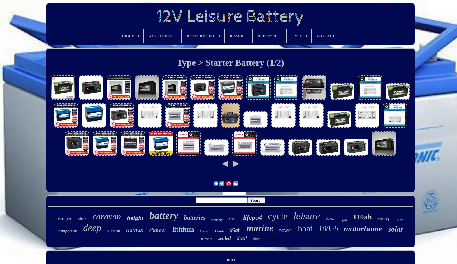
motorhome (363, 228)
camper (64, 218)
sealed (224, 238)
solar (395, 229)
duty (256, 239)
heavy (204, 231)
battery (163, 215)
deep (92, 228)
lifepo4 (252, 217)
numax (134, 229)
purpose (206, 239)
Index (230, 259)
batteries (194, 217)
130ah (219, 231)
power (285, 230)
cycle (278, 216)
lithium (183, 229)
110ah (362, 217)
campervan (67, 230)
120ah (232, 219)
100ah (328, 228)
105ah (399, 220)
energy (383, 219)
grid (344, 220)
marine (260, 228)
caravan (106, 216)
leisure (306, 215)
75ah (331, 218)
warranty (217, 220)
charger (157, 230)
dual (242, 238)
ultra (82, 219)
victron (113, 230)
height (135, 218)
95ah (235, 230)
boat (305, 228)
